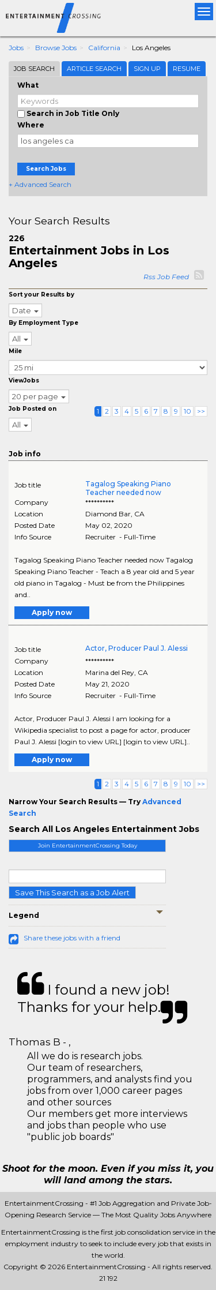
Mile (15, 351)
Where (30, 125)
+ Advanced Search (40, 184)
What (28, 85)
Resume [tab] (186, 69)
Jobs (16, 47)
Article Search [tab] (94, 69)
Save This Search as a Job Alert (72, 892)
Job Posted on (32, 408)
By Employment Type (43, 323)
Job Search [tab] (34, 69)
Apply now (52, 612)
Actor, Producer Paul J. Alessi (136, 648)
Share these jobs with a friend (72, 937)
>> (201, 411)
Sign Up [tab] (147, 69)
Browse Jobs (56, 47)
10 (187, 411)
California (104, 47)
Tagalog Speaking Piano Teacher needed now (128, 488)
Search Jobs (46, 168)
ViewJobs (24, 380)
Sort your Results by (41, 294)
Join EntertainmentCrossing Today (87, 845)
